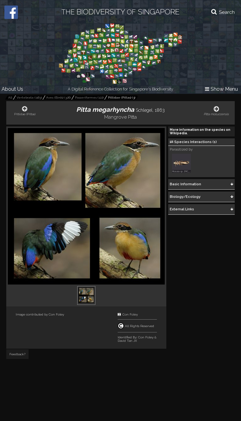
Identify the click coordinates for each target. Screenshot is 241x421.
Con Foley (56, 314)
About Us (12, 89)
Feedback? (17, 354)
